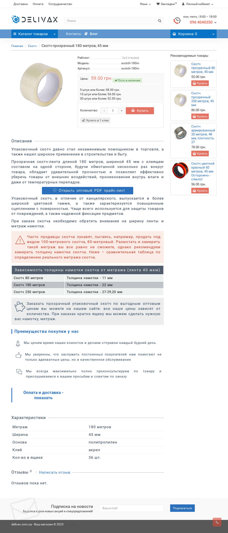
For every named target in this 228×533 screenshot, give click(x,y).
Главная (17, 46)
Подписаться (182, 508)
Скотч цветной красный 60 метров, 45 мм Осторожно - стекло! (202, 171)
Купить (140, 111)
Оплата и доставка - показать (43, 395)
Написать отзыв (55, 472)
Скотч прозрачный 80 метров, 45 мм (203, 68)
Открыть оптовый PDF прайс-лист (88, 190)
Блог (91, 34)
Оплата (38, 4)
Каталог (35, 32)
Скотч (32, 46)
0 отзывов (130, 57)
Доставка (21, 4)
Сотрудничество (60, 4)
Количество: (89, 110)
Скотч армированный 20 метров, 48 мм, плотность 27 (203, 134)
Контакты (73, 34)
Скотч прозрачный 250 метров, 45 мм (202, 99)
